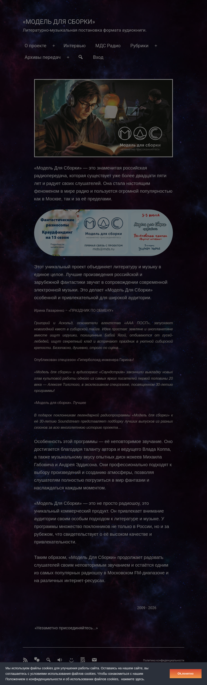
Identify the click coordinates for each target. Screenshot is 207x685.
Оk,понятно (186, 673)
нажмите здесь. (133, 679)
